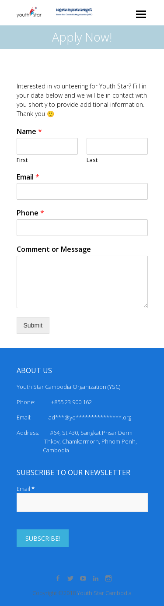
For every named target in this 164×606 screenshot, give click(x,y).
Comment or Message (54, 249)
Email (28, 177)
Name (29, 131)
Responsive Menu (141, 14)
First (22, 160)
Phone (30, 213)
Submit (33, 325)
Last (92, 160)
